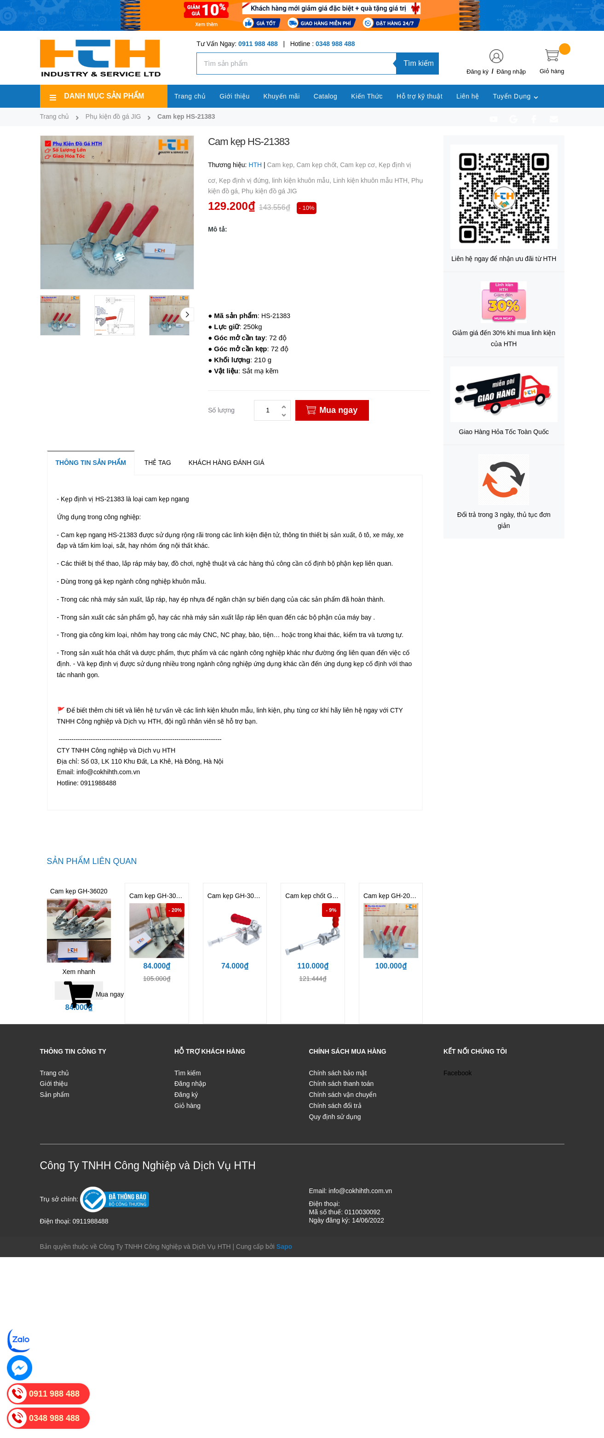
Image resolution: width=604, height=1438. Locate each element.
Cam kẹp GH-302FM (237, 895)
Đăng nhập (511, 71)
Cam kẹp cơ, (359, 164)
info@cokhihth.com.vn (360, 1190)
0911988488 (91, 1221)
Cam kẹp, (282, 164)
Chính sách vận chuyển (343, 1094)
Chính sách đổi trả (335, 1105)
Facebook (457, 1073)
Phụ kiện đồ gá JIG (269, 191)
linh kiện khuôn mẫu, (302, 180)
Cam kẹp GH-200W (391, 895)
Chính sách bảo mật (338, 1073)
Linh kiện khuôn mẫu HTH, (372, 180)
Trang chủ (54, 1073)
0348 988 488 (335, 43)
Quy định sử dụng (335, 1116)
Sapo (284, 1246)
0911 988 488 (258, 43)
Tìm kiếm (418, 63)
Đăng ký (477, 71)
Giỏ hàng (187, 1105)
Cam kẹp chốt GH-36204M (323, 895)
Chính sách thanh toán (341, 1083)
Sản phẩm (54, 1094)
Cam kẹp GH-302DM (159, 895)
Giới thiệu (54, 1083)
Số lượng (221, 410)
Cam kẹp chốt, (318, 164)
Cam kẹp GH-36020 (79, 891)
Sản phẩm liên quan (92, 861)
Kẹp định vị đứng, (245, 180)
